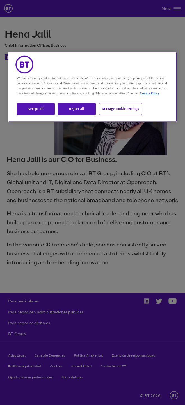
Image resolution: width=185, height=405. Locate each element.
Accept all (36, 109)
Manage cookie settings (120, 109)
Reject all (76, 109)
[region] (92, 87)
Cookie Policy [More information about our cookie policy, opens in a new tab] (149, 93)
